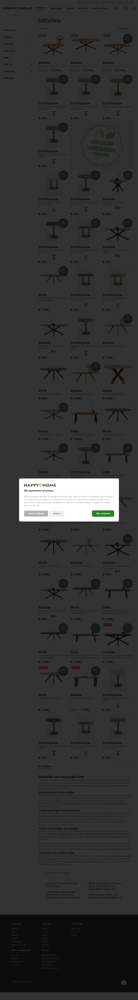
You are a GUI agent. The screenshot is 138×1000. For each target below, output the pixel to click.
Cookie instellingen (36, 514)
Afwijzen (56, 514)
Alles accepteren (103, 514)
